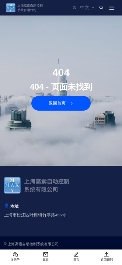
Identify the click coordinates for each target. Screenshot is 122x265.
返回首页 (61, 103)
